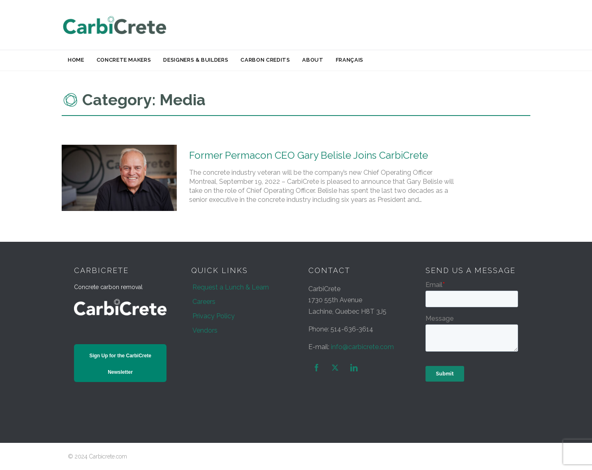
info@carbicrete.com (362, 347)
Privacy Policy (213, 316)
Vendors (204, 330)
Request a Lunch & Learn (230, 287)
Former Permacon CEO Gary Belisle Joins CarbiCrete (308, 155)
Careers (203, 302)
